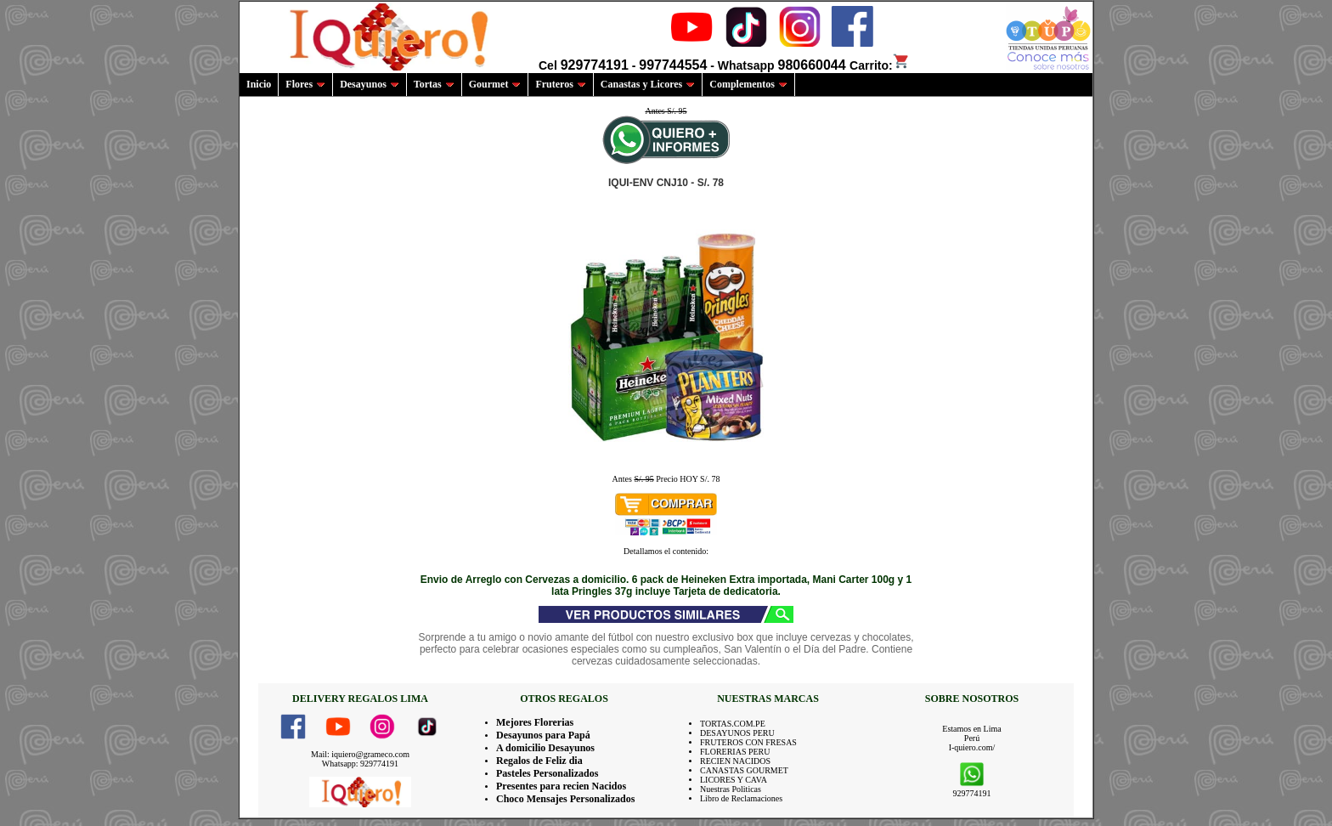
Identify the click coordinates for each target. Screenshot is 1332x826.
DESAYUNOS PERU (737, 733)
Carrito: (879, 65)
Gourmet (495, 84)
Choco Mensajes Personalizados (565, 799)
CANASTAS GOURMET (744, 770)
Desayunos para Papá (543, 735)
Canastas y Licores (648, 84)
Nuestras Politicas (730, 789)
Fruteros (560, 84)
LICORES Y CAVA (733, 779)
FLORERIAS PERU (735, 751)
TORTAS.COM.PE (732, 723)
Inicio (258, 84)
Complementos (748, 84)
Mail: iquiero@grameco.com (360, 754)
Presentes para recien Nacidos (561, 786)
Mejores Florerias (534, 722)
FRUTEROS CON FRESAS (748, 742)
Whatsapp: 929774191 (360, 763)
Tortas (434, 84)
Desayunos (369, 84)
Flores (305, 84)
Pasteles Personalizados (547, 773)
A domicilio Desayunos (545, 748)
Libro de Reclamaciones (741, 798)
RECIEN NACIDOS (735, 761)
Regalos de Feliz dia (539, 761)
